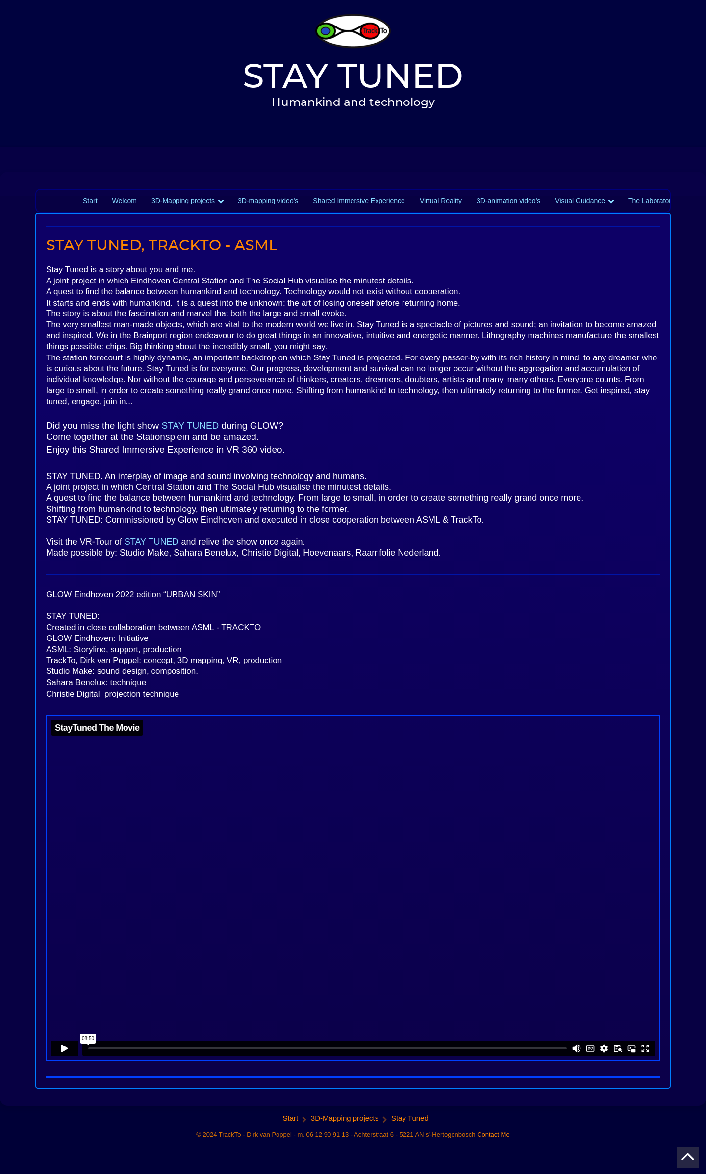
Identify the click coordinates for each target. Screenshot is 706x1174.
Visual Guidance (580, 200)
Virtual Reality (441, 200)
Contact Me (493, 1134)
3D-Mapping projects (183, 200)
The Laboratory (651, 200)
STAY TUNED (190, 425)
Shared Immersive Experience (359, 200)
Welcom (124, 200)
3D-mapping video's (268, 200)
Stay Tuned (410, 1118)
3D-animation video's (508, 200)
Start (90, 200)
